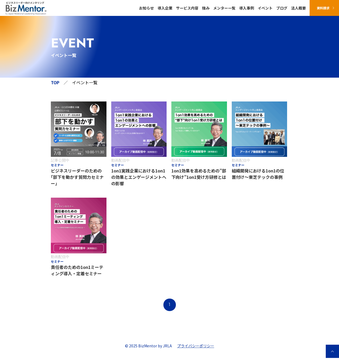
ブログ (281, 8)
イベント (265, 8)
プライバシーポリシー (195, 345)
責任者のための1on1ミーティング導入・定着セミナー (77, 270)
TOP (55, 82)
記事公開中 (60, 160)
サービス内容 (187, 8)
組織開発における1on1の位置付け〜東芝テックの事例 (258, 173)
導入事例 (246, 8)
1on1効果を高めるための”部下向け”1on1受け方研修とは (198, 173)
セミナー (57, 165)
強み (205, 8)
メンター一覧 (224, 8)
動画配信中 (120, 160)
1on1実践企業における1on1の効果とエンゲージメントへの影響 (138, 177)
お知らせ (146, 8)
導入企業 (165, 8)
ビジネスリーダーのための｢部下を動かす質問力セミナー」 (77, 177)
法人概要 (298, 8)
